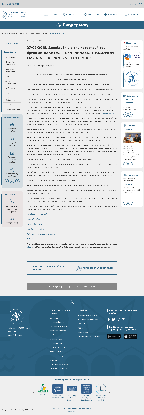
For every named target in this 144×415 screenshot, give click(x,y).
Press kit (81, 324)
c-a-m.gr (53, 360)
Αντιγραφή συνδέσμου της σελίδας (12, 157)
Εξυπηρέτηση (71, 14)
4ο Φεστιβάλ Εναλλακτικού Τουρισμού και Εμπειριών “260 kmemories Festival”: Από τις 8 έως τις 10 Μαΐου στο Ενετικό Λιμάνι (132, 152)
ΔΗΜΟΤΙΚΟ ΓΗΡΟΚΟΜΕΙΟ (58, 391)
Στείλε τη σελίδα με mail (12, 141)
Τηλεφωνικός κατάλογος (88, 315)
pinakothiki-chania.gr (59, 347)
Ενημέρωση (91, 14)
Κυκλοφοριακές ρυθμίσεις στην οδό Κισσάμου (131, 190)
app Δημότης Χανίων (59, 364)
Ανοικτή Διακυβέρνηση (10, 82)
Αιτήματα (132, 4)
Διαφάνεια (9, 93)
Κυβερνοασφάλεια (12, 109)
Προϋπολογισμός (35, 224)
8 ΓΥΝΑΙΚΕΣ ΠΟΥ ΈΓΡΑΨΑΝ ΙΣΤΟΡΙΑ (129, 108)
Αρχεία (44, 33)
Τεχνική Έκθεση (34, 219)
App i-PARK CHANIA (58, 368)
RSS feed (81, 328)
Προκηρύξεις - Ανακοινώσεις (29, 33)
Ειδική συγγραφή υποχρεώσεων (41, 234)
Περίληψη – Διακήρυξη (37, 214)
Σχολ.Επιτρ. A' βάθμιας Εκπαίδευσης (72, 392)
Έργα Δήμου (10, 105)
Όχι (93, 287)
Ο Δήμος (51, 14)
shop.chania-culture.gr (59, 326)
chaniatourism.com (58, 331)
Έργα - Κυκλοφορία (10, 99)
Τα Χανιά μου (132, 14)
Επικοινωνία (111, 14)
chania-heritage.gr (58, 343)
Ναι (85, 287)
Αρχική (4, 33)
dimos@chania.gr (12, 223)
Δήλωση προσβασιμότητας (89, 336)
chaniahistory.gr (56, 356)
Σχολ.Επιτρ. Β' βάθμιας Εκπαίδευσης (86, 392)
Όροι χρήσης (58, 408)
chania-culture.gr (57, 322)
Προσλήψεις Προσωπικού (10, 70)
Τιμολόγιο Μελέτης (36, 229)
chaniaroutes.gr (56, 339)
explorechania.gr (57, 335)
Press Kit (8, 76)
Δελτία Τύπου (10, 57)
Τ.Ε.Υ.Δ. (30, 239)
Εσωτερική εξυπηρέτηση (88, 319)
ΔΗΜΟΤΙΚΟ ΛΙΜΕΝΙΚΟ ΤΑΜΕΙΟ (101, 392)
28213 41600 (12, 206)
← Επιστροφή (12, 43)
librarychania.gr (56, 352)
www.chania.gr (107, 113)
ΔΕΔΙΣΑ (43, 390)
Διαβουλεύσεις (11, 88)
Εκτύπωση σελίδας (12, 127)
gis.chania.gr (55, 318)
